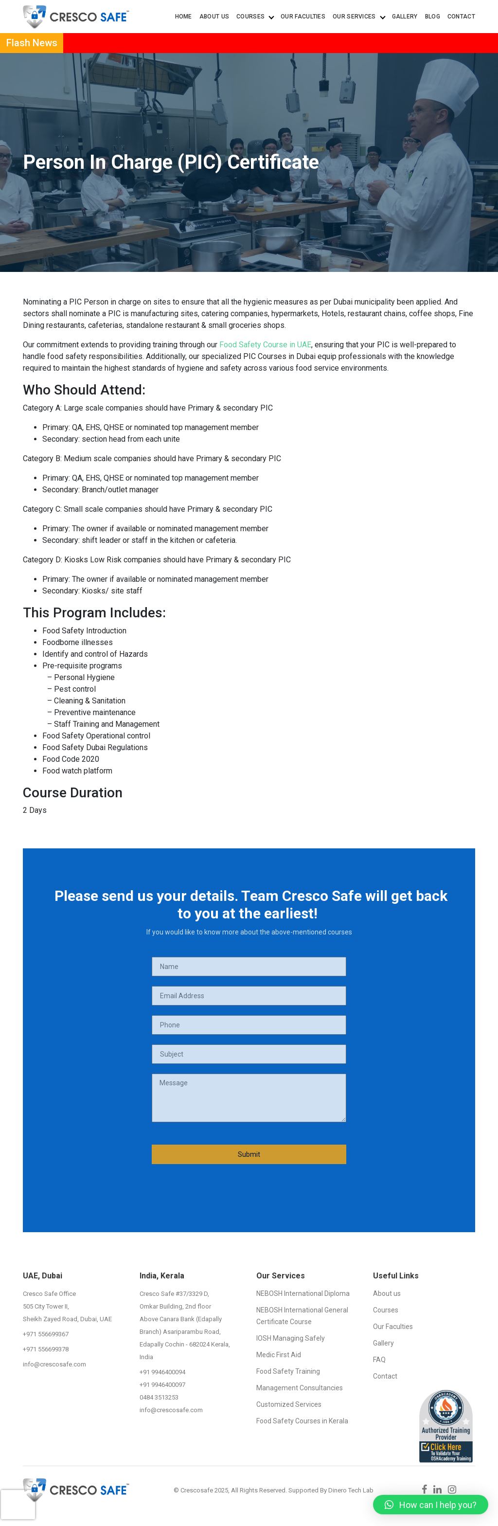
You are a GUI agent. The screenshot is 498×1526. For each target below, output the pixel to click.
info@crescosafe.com (54, 1364)
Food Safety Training (288, 1371)
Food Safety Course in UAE (265, 344)
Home (183, 16)
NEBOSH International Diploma (303, 1293)
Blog (432, 16)
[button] (430, 1504)
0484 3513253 (159, 1397)
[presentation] (18, 1494)
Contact (461, 16)
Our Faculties (303, 16)
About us (214, 16)
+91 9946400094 (162, 1372)
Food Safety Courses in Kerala (302, 1421)
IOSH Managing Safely (290, 1338)
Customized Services (288, 1404)
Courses (254, 16)
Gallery (405, 16)
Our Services (359, 16)
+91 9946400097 (162, 1384)
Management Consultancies (299, 1388)
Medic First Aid (278, 1355)
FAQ (379, 1360)
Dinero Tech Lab (351, 1490)
